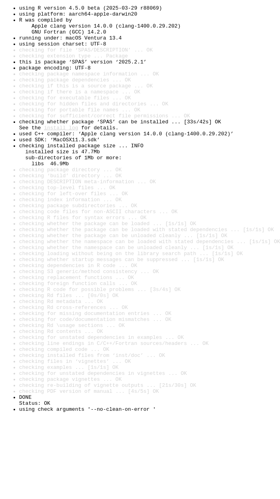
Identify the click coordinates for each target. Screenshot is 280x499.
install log (61, 152)
